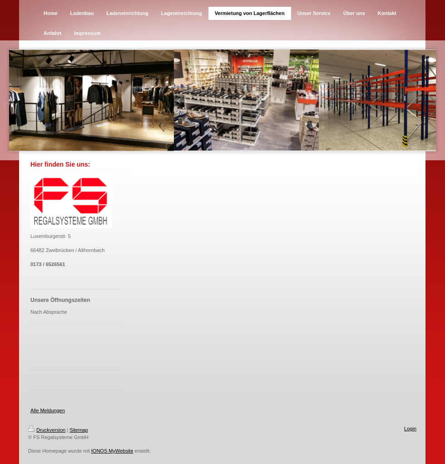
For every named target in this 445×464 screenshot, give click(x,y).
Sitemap (78, 430)
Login (410, 428)
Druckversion (46, 430)
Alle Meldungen (47, 410)
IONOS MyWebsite (112, 451)
